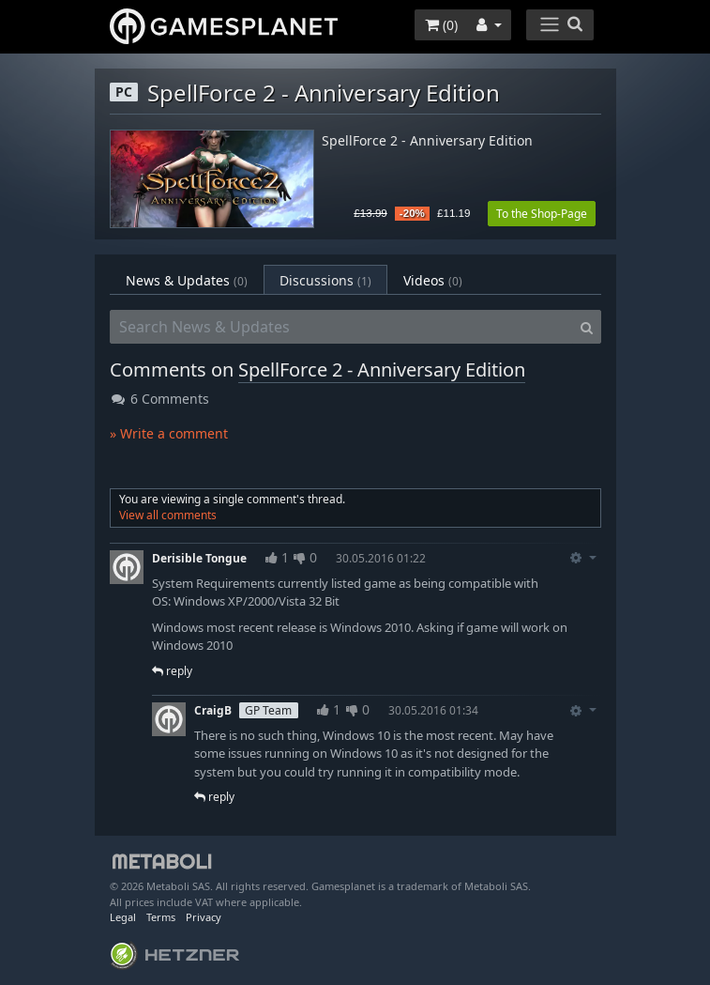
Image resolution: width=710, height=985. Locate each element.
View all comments (168, 515)
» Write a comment (169, 433)
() (441, 25)
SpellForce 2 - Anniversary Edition (427, 141)
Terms (160, 917)
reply (172, 671)
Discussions (325, 280)
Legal (123, 917)
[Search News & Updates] (341, 327)
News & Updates (187, 280)
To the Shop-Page (541, 214)
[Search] (586, 327)
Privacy (203, 917)
